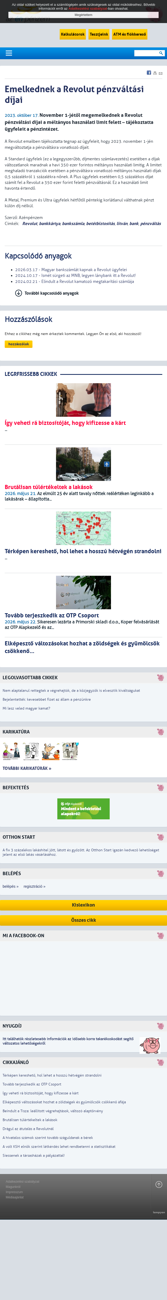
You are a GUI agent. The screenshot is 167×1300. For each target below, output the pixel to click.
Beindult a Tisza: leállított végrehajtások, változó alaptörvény (53, 1111)
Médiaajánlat (15, 1197)
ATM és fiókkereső (129, 34)
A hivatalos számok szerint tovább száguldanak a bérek (48, 1138)
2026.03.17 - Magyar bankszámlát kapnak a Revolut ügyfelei (71, 269)
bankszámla (73, 223)
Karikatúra (16, 732)
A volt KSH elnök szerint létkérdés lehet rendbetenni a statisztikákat (59, 1146)
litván (121, 223)
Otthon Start (19, 837)
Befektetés (16, 788)
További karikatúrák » (27, 768)
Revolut (29, 223)
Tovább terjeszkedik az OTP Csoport (32, 1084)
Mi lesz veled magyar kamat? (26, 708)
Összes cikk (83, 920)
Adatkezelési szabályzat (22, 1181)
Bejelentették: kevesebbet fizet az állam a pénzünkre (47, 699)
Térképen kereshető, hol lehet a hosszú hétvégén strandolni (52, 1075)
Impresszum (14, 1192)
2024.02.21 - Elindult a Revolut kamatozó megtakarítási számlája (74, 281)
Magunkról (13, 1187)
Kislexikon (83, 905)
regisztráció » (34, 886)
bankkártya (49, 223)
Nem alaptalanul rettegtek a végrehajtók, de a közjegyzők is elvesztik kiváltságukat (71, 690)
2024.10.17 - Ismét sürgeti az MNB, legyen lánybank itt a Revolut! (75, 275)
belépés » (11, 886)
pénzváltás (150, 223)
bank (133, 223)
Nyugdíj (12, 1026)
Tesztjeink (99, 34)
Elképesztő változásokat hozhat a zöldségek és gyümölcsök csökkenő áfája (64, 1102)
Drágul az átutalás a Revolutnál (28, 1129)
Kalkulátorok (73, 34)
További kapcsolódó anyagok (52, 293)
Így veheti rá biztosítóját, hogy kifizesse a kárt (41, 1093)
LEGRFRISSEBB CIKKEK (31, 374)
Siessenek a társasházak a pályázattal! (34, 1155)
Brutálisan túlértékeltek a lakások (30, 1120)
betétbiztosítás (100, 223)
